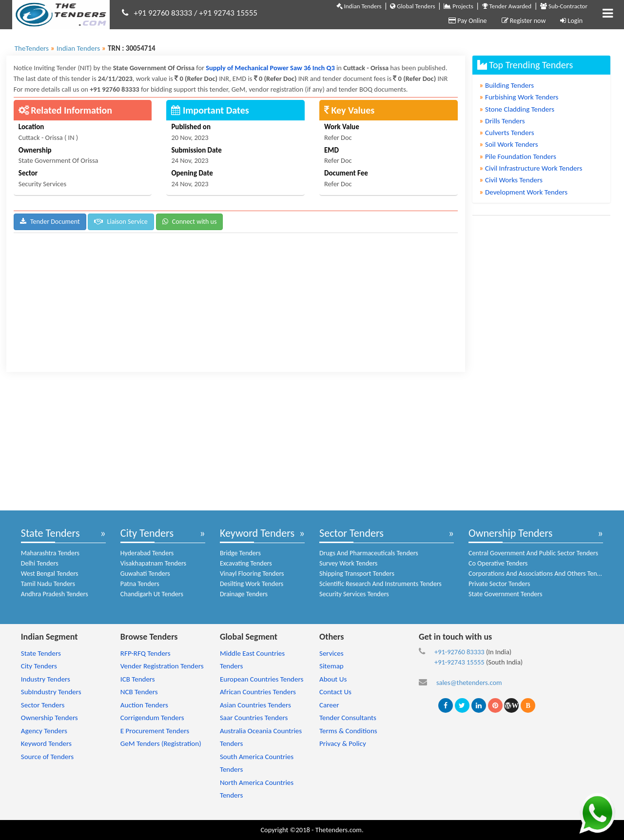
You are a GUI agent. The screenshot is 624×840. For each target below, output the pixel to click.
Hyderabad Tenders (147, 553)
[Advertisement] (236, 303)
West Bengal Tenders (49, 573)
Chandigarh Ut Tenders (151, 594)
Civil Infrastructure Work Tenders (531, 168)
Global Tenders (412, 6)
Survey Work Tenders (348, 563)
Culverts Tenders (507, 132)
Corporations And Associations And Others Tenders (538, 573)
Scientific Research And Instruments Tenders (380, 584)
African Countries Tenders (258, 691)
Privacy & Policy (342, 743)
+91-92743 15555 (459, 662)
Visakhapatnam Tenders (153, 563)
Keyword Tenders (257, 533)
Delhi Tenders (39, 563)
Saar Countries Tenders (254, 717)
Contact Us (335, 691)
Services (331, 653)
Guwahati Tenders (145, 573)
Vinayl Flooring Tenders (252, 573)
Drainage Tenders (244, 594)
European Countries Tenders (261, 679)
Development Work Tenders (524, 192)
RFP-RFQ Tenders (145, 653)
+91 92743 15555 (228, 13)
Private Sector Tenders (499, 584)
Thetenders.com (338, 829)
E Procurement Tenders (154, 730)
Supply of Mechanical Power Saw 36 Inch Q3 (271, 67)
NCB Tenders (139, 691)
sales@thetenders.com (469, 682)
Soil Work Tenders (509, 144)
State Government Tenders (505, 594)
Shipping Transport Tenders (356, 573)
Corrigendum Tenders (152, 717)
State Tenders (50, 533)
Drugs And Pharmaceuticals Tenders (368, 553)
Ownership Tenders (510, 533)
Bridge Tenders (240, 553)
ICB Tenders (137, 679)
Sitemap (331, 666)
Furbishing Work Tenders (519, 97)
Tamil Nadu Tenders (48, 584)
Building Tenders (507, 85)
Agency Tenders (44, 730)
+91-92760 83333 (459, 651)
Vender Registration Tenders (162, 666)
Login (571, 21)
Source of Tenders (47, 756)
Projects (458, 6)
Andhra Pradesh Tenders (54, 594)
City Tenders (147, 533)
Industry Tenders (45, 679)
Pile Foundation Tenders (518, 156)
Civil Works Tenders (511, 180)
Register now (524, 21)
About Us (333, 679)
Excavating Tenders (246, 563)
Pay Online (467, 21)
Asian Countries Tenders (255, 705)
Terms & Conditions (348, 730)
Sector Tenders (351, 533)
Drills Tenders (502, 121)
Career (329, 705)
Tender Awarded (507, 6)
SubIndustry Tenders (51, 691)
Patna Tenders (139, 584)
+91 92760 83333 (163, 13)
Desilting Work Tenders (251, 584)
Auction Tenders (144, 705)
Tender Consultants (347, 717)
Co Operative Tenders (497, 563)
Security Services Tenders (354, 594)
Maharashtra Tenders (50, 553)
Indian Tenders (359, 6)
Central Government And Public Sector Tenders (533, 553)
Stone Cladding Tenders (517, 109)
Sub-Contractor (563, 6)
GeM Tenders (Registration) (160, 743)
